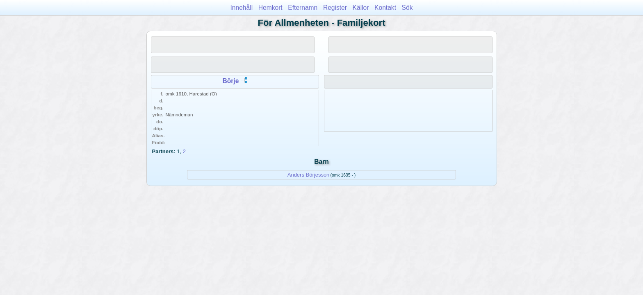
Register (335, 7)
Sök (407, 7)
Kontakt (385, 7)
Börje (230, 80)
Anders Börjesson (308, 175)
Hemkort (270, 7)
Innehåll (241, 7)
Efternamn (302, 7)
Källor (361, 7)
